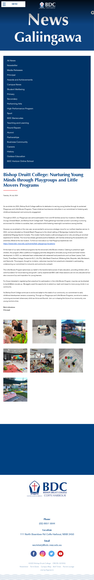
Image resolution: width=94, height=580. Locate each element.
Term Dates (34, 567)
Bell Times (57, 567)
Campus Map (46, 567)
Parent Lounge (68, 567)
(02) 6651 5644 (47, 523)
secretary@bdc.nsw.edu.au (47, 545)
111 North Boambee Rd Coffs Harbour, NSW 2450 (47, 534)
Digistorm (50, 570)
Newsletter (24, 567)
